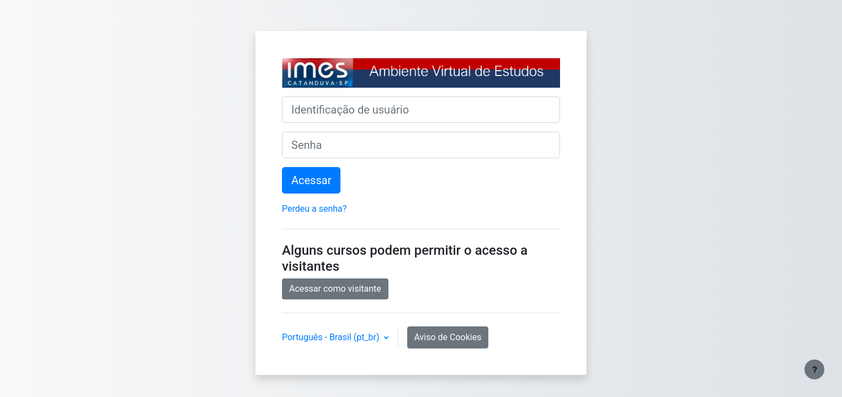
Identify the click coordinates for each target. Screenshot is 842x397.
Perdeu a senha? (314, 208)
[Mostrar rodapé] (814, 369)
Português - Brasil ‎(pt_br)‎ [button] (332, 337)
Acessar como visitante (335, 288)
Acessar (311, 180)
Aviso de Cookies (448, 337)
